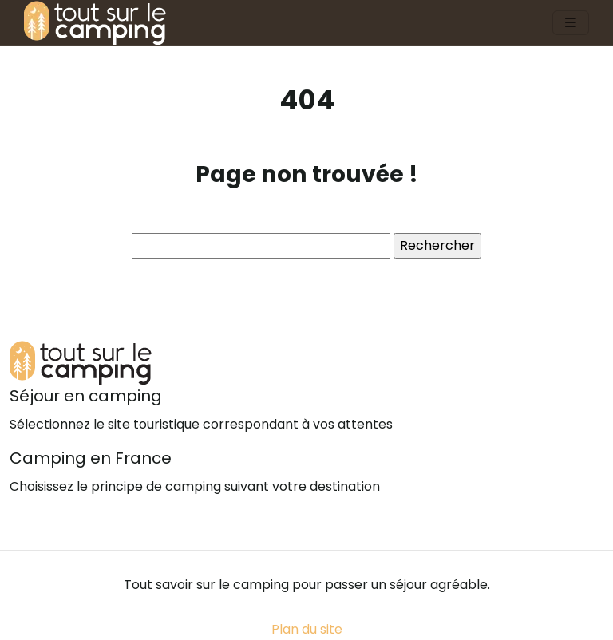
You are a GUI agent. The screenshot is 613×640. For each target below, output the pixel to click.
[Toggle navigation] (570, 22)
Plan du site (306, 629)
